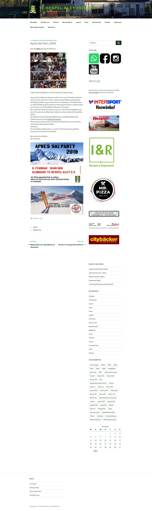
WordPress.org (34, 495)
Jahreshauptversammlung (107, 398)
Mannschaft (93, 323)
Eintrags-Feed (34, 487)
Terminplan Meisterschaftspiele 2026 (101, 284)
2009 (103, 365)
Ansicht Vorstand (53, 119)
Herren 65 (102, 394)
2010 (109, 365)
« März (95, 451)
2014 (91, 368)
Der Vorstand (96, 22)
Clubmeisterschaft (110, 372)
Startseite (33, 22)
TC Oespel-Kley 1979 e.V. (67, 8)
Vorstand (100, 416)
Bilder (38, 49)
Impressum (117, 22)
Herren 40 (109, 387)
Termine (56, 22)
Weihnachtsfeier (95, 419)
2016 (104, 368)
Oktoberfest (102, 409)
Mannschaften (67, 22)
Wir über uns (45, 22)
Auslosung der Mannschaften (98, 269)
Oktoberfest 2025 (95, 280)
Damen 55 (93, 379)
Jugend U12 (101, 401)
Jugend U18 (94, 405)
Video (91, 349)
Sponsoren (51, 27)
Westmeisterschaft (109, 419)
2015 (97, 368)
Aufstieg (91, 296)
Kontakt (107, 22)
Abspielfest (111, 368)
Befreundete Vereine (37, 27)
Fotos (86, 22)
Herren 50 (114, 390)
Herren (111, 383)
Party (35, 227)
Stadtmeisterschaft (108, 412)
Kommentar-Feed (35, 491)
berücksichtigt (93, 92)
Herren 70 (111, 394)
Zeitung (91, 353)
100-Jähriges (94, 365)
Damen (92, 376)
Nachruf (92, 409)
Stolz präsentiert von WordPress (49, 506)
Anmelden (33, 484)
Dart (100, 379)
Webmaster (52, 40)
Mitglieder (92, 330)
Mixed (111, 405)
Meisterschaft (93, 326)
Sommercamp (94, 412)
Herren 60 (93, 394)
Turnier (91, 341)
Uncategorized (93, 345)
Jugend (78, 22)
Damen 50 (110, 376)
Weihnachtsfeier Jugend (96, 276)
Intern (91, 311)
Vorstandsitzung (111, 416)
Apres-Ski (37, 230)
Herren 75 (93, 398)
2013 (115, 365)
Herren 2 (101, 387)
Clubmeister (93, 300)
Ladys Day (103, 405)
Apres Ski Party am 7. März (97, 273)
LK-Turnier (92, 319)
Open (110, 409)
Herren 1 (92, 387)
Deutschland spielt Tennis (98, 383)
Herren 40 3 (104, 390)
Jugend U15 (111, 401)
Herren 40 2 (94, 390)
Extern (91, 304)
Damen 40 (100, 376)
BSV (100, 372)
